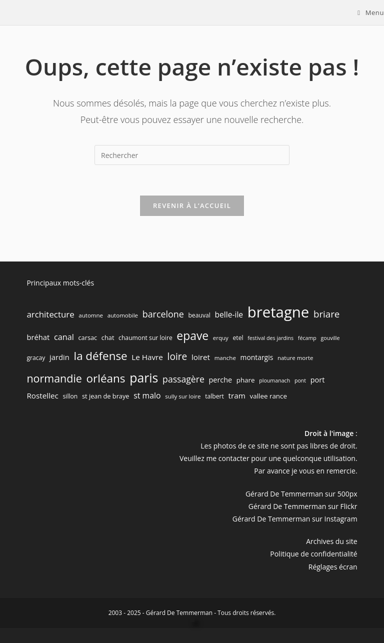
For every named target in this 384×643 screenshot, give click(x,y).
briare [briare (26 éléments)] (327, 314)
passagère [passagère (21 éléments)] (183, 379)
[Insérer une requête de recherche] (192, 155)
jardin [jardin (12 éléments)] (60, 357)
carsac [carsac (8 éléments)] (88, 337)
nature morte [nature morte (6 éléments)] (296, 358)
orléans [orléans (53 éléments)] (106, 378)
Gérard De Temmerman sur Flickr (303, 506)
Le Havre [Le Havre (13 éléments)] (147, 357)
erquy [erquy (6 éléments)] (220, 338)
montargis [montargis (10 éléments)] (257, 357)
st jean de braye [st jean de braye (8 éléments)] (106, 396)
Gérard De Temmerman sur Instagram (295, 519)
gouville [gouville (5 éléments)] (330, 338)
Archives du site (331, 541)
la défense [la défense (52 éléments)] (100, 356)
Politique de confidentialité (313, 553)
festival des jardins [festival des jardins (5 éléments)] (271, 338)
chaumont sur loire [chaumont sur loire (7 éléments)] (145, 338)
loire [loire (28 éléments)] (178, 356)
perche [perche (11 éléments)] (220, 379)
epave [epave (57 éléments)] (192, 336)
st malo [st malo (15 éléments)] (147, 395)
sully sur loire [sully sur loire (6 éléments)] (182, 396)
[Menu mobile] (371, 12)
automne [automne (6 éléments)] (90, 315)
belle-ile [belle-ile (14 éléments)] (228, 314)
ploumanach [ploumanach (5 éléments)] (274, 380)
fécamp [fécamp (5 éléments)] (307, 338)
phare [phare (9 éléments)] (245, 380)
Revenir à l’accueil (192, 205)
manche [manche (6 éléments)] (225, 358)
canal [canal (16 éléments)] (64, 337)
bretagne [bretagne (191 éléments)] (279, 312)
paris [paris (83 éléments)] (144, 377)
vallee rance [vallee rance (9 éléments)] (268, 396)
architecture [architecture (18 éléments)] (50, 314)
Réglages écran (333, 567)
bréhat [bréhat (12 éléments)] (38, 337)
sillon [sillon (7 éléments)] (70, 396)
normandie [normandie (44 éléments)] (54, 378)
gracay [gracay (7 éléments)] (35, 358)
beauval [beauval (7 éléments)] (199, 315)
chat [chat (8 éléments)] (108, 337)
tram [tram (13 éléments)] (237, 395)
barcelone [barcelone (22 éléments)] (163, 314)
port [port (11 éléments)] (317, 379)
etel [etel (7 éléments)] (237, 338)
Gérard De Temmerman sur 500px (302, 493)
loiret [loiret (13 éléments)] (201, 357)
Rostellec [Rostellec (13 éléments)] (42, 395)
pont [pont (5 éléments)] (300, 380)
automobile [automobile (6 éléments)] (123, 315)
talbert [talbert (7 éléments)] (214, 396)
